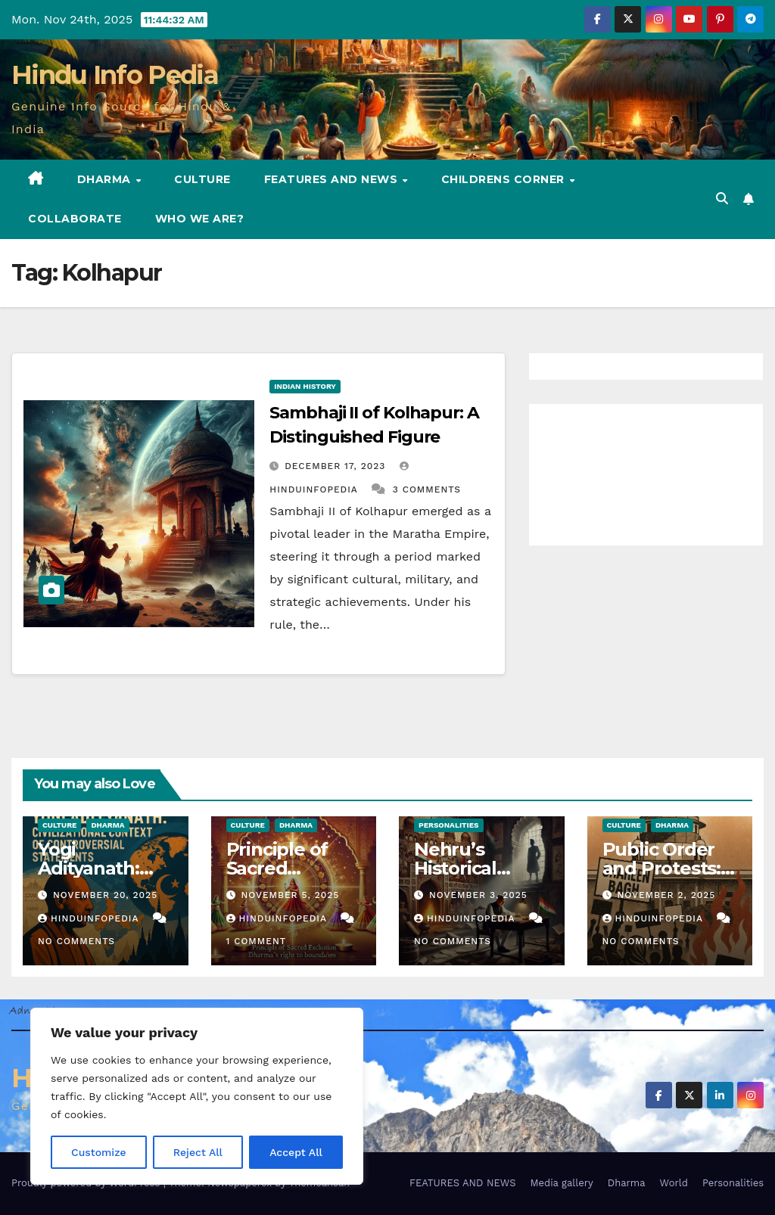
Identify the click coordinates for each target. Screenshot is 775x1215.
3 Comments (427, 489)
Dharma (106, 179)
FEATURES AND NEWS (332, 179)
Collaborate (75, 218)
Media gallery (561, 1183)
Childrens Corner (504, 179)
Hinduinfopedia (90, 918)
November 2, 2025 (666, 895)
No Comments (76, 941)
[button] (722, 198)
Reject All (198, 1152)
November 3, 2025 (478, 895)
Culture (202, 179)
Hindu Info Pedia (114, 75)
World (674, 1183)
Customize (98, 1152)
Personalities (449, 825)
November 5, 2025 (290, 895)
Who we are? (199, 218)
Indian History (305, 386)
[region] (196, 1096)
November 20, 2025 (105, 895)
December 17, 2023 (337, 466)
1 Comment (256, 941)
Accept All (295, 1152)
